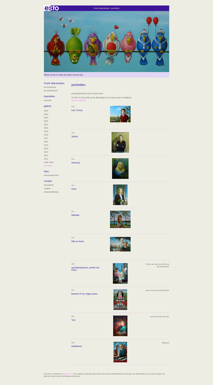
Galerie (47, 106)
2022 (46, 121)
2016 (46, 142)
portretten (48, 166)
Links (46, 171)
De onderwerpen (51, 90)
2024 (46, 114)
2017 (46, 138)
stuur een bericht (78, 100)
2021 (46, 124)
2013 (46, 152)
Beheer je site (50, 75)
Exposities (49, 96)
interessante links (51, 175)
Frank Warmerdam (101, 8)
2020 (46, 128)
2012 (46, 155)
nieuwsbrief (49, 185)
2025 (46, 111)
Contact (48, 181)
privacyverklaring (51, 192)
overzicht (48, 100)
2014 (46, 148)
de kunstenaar (50, 87)
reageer (47, 188)
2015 (46, 145)
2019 (46, 131)
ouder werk (48, 162)
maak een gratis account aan (70, 75)
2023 (46, 118)
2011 (46, 159)
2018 (46, 135)
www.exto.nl (68, 374)
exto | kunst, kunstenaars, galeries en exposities (51, 8)
